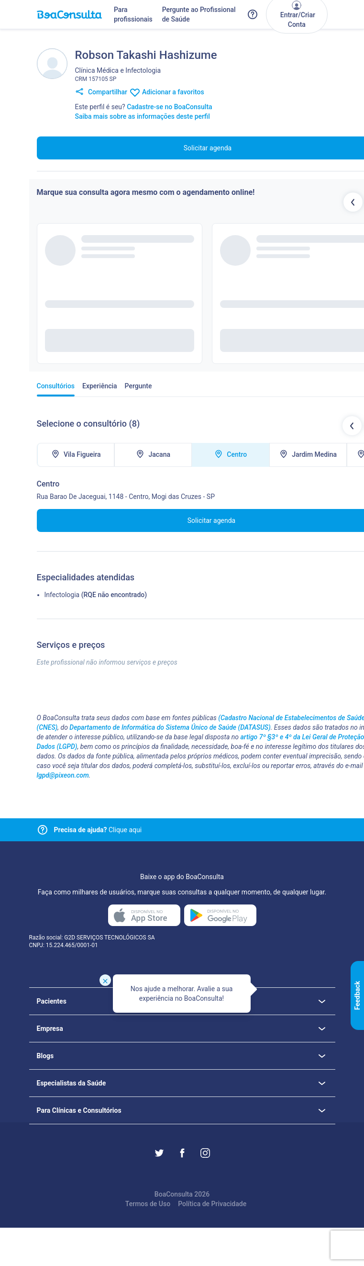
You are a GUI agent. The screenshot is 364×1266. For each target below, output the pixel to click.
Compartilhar (101, 92)
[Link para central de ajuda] (42, 830)
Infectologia (62, 595)
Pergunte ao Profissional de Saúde (199, 14)
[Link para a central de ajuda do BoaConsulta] (252, 14)
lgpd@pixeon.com (63, 775)
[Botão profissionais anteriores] (353, 202)
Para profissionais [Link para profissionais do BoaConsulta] (133, 14)
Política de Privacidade (212, 1204)
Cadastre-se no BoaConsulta (169, 107)
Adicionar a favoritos (166, 92)
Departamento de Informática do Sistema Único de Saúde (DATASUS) (170, 727)
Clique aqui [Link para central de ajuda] (98, 830)
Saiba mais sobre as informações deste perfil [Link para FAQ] (142, 116)
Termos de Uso (147, 1204)
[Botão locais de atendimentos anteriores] (352, 425)
